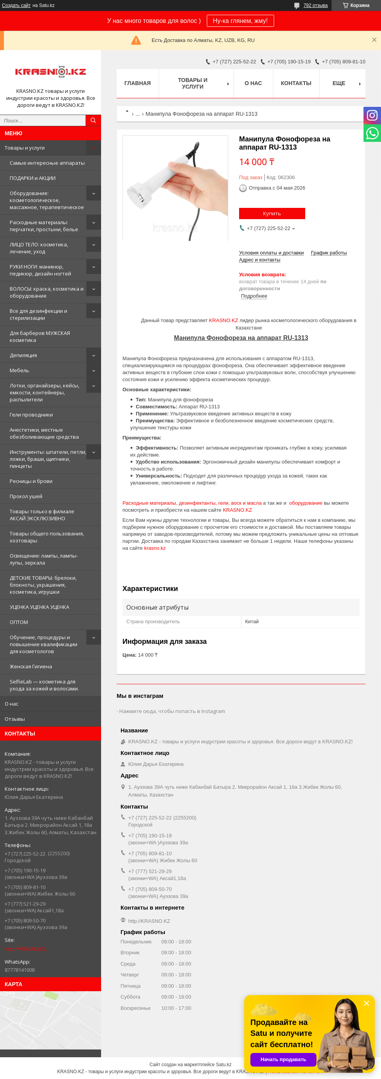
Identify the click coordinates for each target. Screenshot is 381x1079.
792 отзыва (316, 5)
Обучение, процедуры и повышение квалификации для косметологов (43, 644)
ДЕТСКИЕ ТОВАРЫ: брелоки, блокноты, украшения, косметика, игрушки (43, 584)
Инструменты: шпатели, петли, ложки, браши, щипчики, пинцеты (48, 458)
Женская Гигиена (31, 666)
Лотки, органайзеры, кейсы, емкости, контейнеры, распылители (44, 392)
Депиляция (23, 355)
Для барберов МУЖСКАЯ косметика (40, 336)
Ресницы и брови (31, 481)
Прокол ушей (26, 496)
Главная (137, 83)
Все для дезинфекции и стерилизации (38, 314)
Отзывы (15, 718)
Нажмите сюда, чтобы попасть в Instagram (172, 711)
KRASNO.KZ (223, 320)
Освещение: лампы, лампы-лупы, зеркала (44, 559)
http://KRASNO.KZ (25, 948)
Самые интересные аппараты (47, 162)
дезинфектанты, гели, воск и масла (220, 503)
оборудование (306, 503)
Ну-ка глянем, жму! (240, 20)
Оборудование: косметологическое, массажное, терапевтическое (47, 200)
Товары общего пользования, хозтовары (47, 537)
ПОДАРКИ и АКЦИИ (33, 177)
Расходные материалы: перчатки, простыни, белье (44, 226)
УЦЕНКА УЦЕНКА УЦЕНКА (39, 606)
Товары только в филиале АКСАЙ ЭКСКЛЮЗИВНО (42, 515)
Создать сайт (16, 5)
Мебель (19, 370)
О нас (11, 703)
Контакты (296, 83)
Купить (272, 213)
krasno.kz (155, 548)
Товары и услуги (25, 147)
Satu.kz (223, 1064)
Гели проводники (31, 414)
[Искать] (93, 120)
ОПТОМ (19, 622)
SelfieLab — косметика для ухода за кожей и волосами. (44, 685)
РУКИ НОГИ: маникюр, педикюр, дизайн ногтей (40, 270)
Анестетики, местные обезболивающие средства (44, 433)
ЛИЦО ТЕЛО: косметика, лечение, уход (39, 248)
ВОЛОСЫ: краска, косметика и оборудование (47, 292)
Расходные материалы (149, 503)
